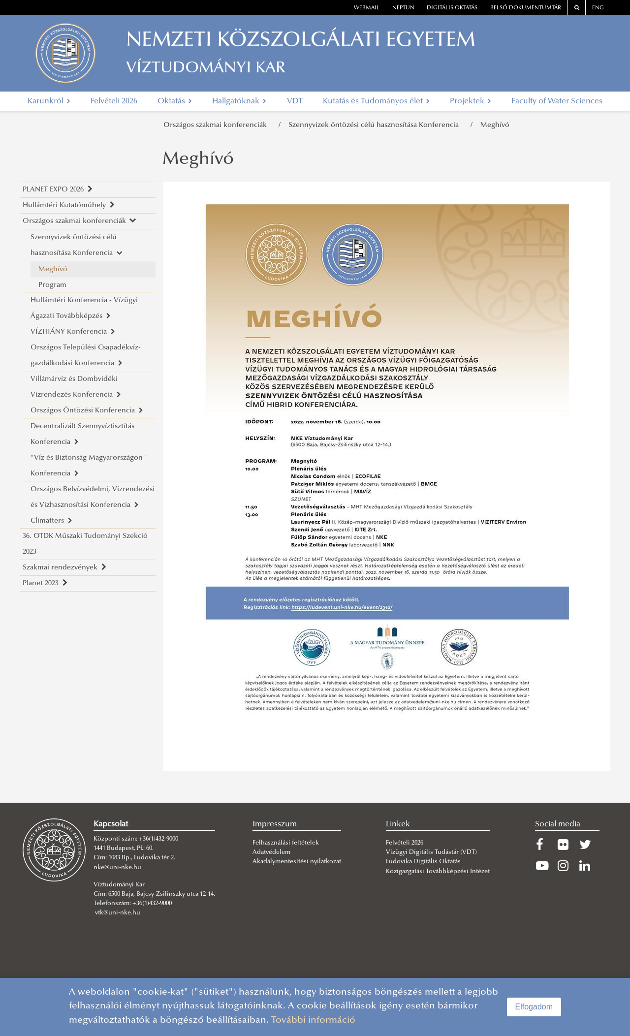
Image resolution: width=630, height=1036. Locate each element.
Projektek (470, 101)
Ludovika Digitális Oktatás (423, 862)
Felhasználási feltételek (285, 843)
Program (52, 285)
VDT (295, 101)
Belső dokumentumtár (525, 8)
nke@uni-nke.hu (117, 868)
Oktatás (175, 101)
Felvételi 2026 (114, 101)
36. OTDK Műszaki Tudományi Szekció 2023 (85, 544)
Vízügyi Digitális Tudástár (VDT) (432, 852)
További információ (313, 1020)
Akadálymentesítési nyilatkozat (296, 862)
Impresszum (274, 824)
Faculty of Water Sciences (556, 101)
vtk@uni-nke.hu (117, 913)
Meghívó (494, 125)
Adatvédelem (271, 852)
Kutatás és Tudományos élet (376, 101)
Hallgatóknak (239, 101)
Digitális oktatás (452, 8)
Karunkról (49, 101)
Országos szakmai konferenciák (217, 125)
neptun (403, 8)
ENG (598, 8)
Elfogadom (534, 1007)
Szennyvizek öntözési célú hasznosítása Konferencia (375, 125)
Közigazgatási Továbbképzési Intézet (438, 872)
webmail (366, 8)
